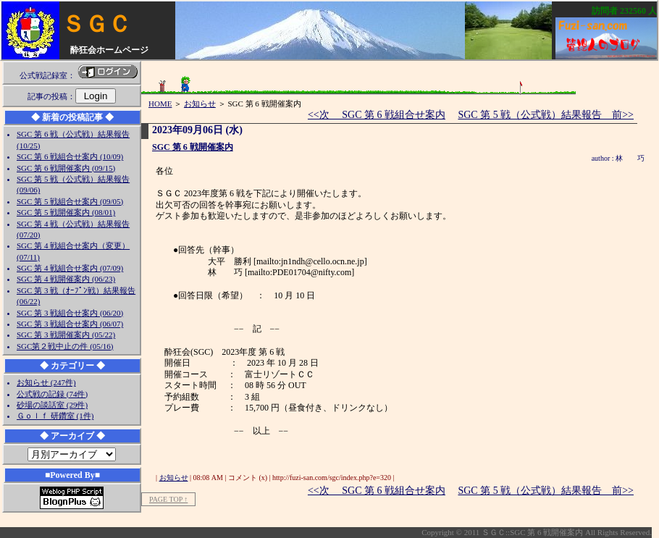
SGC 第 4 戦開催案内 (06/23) (66, 278)
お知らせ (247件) (46, 382)
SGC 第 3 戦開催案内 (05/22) (66, 334)
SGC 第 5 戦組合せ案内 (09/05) (70, 201)
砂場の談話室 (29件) (52, 404)
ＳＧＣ (96, 24)
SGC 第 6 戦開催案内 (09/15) (66, 168)
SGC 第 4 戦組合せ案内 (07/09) (70, 268)
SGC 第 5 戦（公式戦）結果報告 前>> (546, 114)
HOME (160, 103)
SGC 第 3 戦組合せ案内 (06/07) (70, 323)
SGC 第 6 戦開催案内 (192, 147)
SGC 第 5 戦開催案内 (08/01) (66, 212)
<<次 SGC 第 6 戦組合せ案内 (376, 114)
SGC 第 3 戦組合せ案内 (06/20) (70, 312)
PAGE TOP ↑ (168, 499)
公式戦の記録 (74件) (52, 394)
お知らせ (200, 103)
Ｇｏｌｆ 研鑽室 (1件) (55, 415)
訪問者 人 (624, 11)
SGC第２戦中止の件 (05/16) (65, 346)
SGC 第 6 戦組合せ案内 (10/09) (70, 156)
